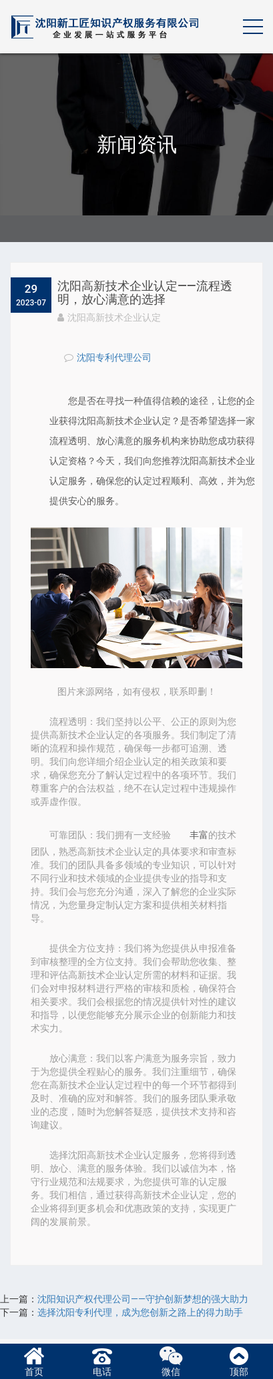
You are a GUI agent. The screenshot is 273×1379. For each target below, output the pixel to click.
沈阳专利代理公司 (114, 357)
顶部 (239, 1360)
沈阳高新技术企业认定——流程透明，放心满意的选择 (144, 292)
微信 (171, 1360)
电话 (102, 1360)
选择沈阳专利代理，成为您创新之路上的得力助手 (140, 1312)
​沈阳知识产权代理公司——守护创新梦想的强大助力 (142, 1299)
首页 (34, 1360)
